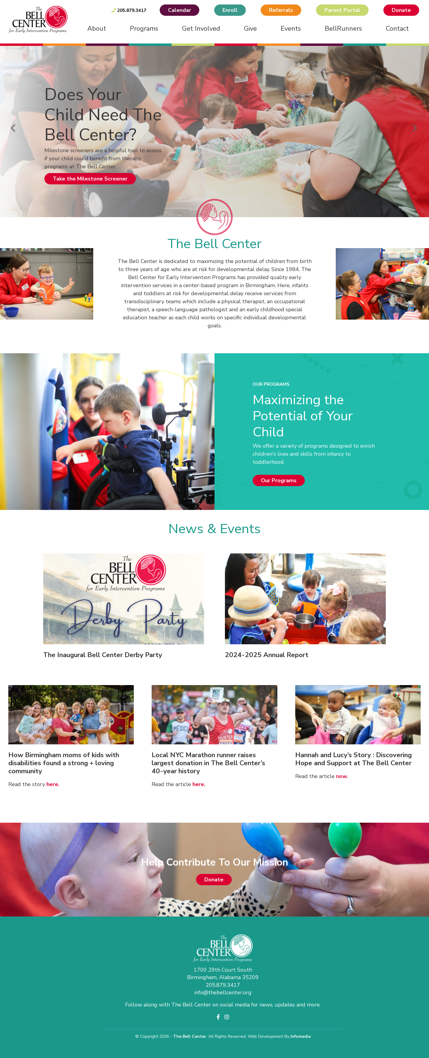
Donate (401, 10)
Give (250, 28)
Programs (144, 28)
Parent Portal (342, 10)
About (96, 28)
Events (291, 28)
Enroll (230, 10)
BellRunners (343, 28)
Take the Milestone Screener (90, 178)
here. (52, 784)
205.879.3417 (128, 10)
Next (415, 127)
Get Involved (201, 28)
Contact (397, 28)
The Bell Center (189, 1036)
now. (342, 776)
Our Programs (278, 480)
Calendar (179, 10)
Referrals (281, 10)
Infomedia (300, 1036)
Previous (13, 127)
